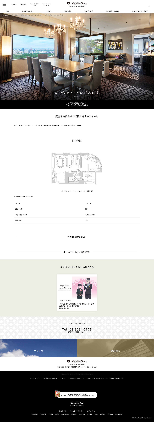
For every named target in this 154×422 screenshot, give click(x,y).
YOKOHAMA (65, 414)
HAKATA (89, 414)
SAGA (96, 414)
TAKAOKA (74, 414)
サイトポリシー (62, 378)
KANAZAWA (118, 414)
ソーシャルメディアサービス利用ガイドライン (95, 378)
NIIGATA (110, 414)
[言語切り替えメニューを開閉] (149, 4)
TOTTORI (82, 414)
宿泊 (22, 15)
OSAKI (57, 414)
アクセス (38, 348)
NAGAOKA (43, 414)
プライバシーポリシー (36, 378)
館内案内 (115, 348)
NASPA (51, 414)
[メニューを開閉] (4, 4)
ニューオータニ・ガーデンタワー (34, 15)
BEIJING (102, 414)
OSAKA (91, 411)
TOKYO (63, 411)
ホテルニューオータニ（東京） (10, 15)
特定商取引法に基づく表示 (117, 378)
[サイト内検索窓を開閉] (145, 4)
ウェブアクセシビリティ (74, 378)
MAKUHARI (77, 411)
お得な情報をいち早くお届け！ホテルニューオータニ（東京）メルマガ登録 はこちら (77, 395)
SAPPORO (35, 414)
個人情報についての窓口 (50, 378)
